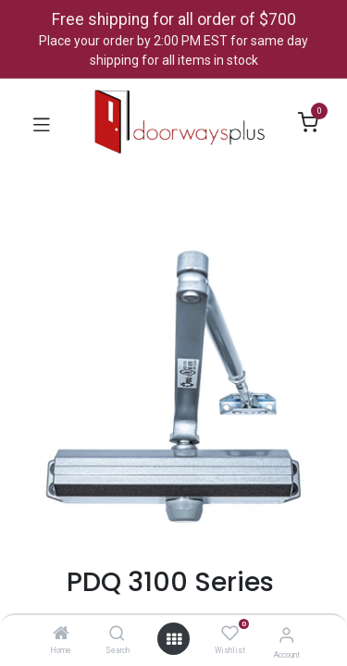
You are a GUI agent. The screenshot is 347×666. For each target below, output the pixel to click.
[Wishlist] (230, 634)
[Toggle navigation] (42, 123)
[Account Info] (286, 635)
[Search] (117, 634)
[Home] (61, 634)
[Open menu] (174, 639)
